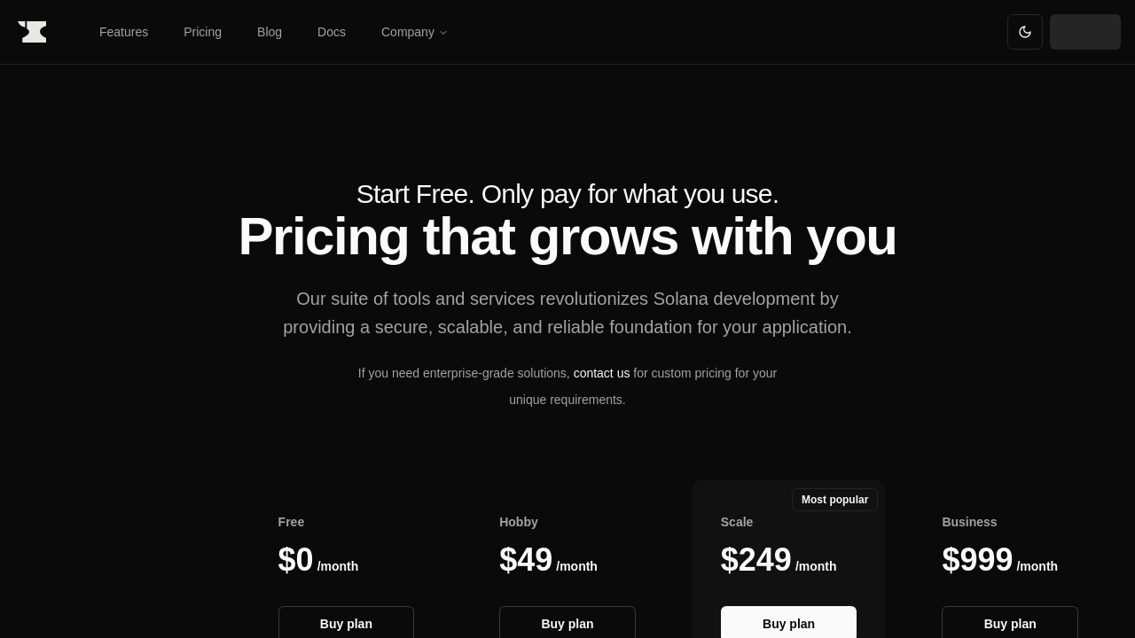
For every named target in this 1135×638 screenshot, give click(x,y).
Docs (331, 32)
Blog (269, 32)
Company (415, 32)
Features (123, 32)
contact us (602, 373)
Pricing (203, 32)
